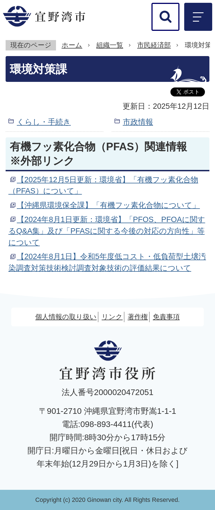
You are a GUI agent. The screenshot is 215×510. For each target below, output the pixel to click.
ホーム (72, 45)
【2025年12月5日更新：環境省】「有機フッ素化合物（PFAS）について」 (103, 185)
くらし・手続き (44, 121)
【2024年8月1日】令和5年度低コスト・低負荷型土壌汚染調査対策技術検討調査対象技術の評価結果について (107, 262)
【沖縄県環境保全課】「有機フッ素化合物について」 (108, 205)
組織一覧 (109, 45)
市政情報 (138, 121)
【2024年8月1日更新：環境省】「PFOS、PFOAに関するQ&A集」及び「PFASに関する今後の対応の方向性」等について (106, 231)
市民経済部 (154, 45)
